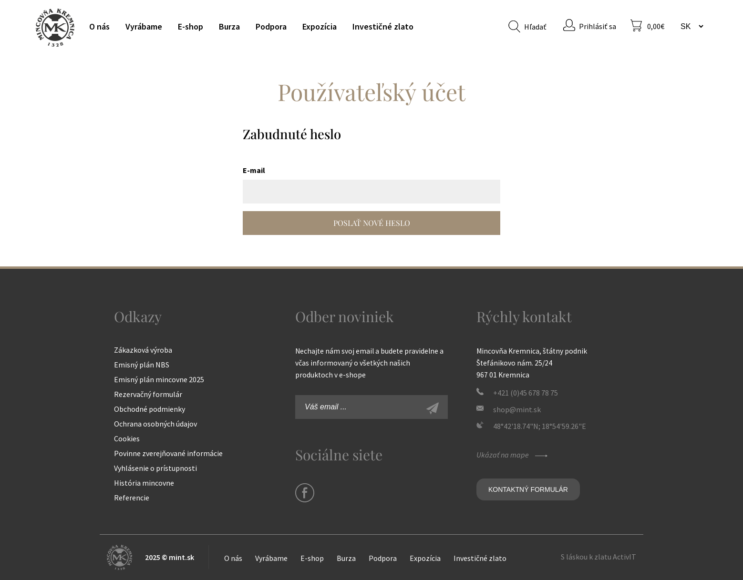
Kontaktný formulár (528, 489)
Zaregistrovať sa (443, 409)
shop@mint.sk (517, 409)
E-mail (254, 170)
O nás (99, 26)
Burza (229, 26)
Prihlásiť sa (597, 26)
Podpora (271, 26)
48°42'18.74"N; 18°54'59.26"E (539, 426)
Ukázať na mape (513, 454)
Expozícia (319, 26)
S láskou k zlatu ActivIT (598, 556)
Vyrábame (143, 26)
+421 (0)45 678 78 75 (525, 392)
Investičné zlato (382, 26)
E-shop (190, 26)
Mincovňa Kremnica (55, 27)
